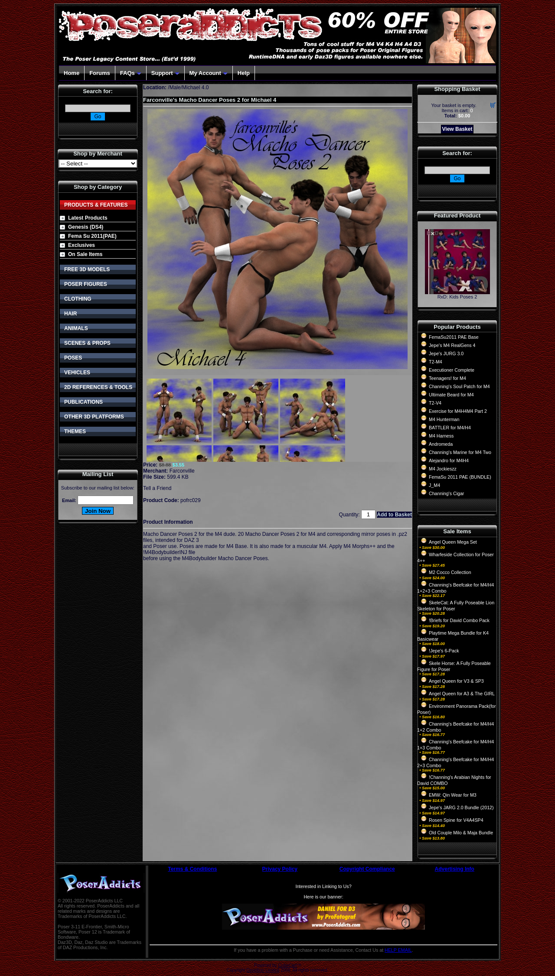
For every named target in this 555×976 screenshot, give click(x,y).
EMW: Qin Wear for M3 (453, 795)
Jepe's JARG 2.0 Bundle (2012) (461, 807)
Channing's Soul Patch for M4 (459, 386)
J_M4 (434, 485)
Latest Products (88, 218)
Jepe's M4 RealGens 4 (452, 345)
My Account (208, 73)
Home (71, 73)
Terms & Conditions (192, 869)
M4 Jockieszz (443, 468)
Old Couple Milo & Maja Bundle (461, 832)
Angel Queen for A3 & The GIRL (462, 693)
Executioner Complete (451, 370)
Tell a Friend (157, 488)
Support (165, 73)
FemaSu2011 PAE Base (454, 337)
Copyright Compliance (367, 869)
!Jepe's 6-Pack (444, 650)
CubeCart (287, 965)
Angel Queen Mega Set (453, 542)
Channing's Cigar (446, 493)
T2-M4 (435, 361)
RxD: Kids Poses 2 (457, 296)
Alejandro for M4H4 (449, 460)
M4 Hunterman (444, 419)
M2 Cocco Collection (450, 572)
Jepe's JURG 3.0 (446, 353)
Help (244, 73)
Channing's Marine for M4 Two (460, 452)
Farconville (182, 471)
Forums (99, 73)
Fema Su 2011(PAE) (92, 236)
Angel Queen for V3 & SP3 (456, 681)
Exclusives (81, 245)
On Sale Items (85, 254)
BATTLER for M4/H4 (450, 427)
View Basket (457, 129)
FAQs (130, 73)
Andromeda (441, 444)
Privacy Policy (279, 869)
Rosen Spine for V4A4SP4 (456, 820)
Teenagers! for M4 (447, 378)
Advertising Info (454, 869)
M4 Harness (441, 435)
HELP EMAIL (398, 950)
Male (175, 87)
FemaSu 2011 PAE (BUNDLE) (460, 477)
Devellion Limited (262, 970)
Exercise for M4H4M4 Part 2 (458, 411)
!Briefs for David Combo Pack (459, 620)
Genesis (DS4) (85, 227)
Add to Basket (394, 515)
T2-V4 (435, 402)
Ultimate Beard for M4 (451, 394)
